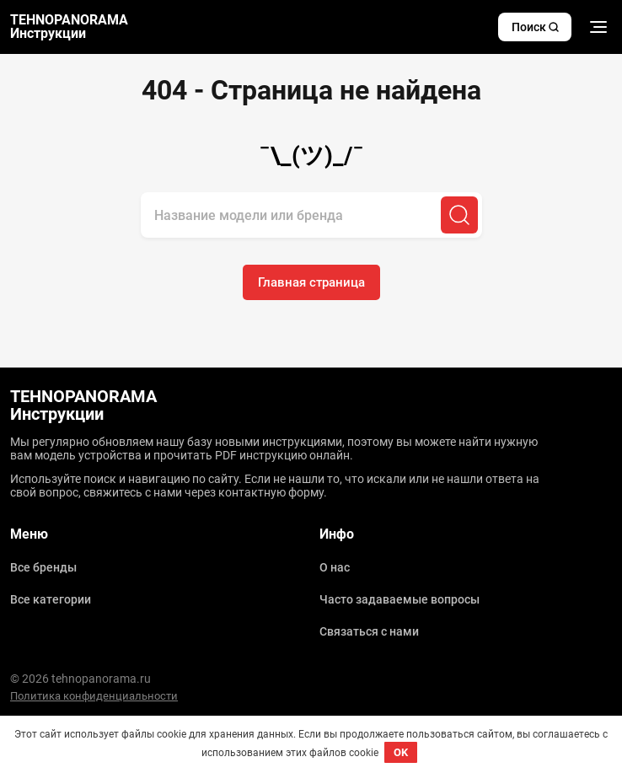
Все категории (50, 599)
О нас (334, 567)
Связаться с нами (369, 631)
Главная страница (311, 282)
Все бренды (43, 567)
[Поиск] (459, 215)
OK (401, 752)
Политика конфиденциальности (94, 696)
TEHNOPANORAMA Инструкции (69, 26)
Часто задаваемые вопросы (399, 599)
